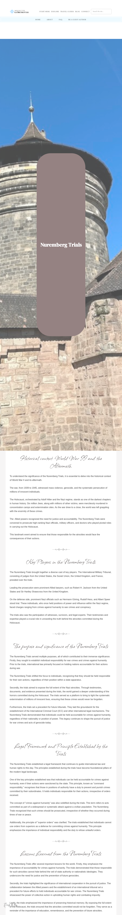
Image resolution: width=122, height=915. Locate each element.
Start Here (44, 12)
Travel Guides (67, 12)
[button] (45, 11)
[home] (21, 11)
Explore (55, 12)
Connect (85, 12)
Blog (77, 12)
